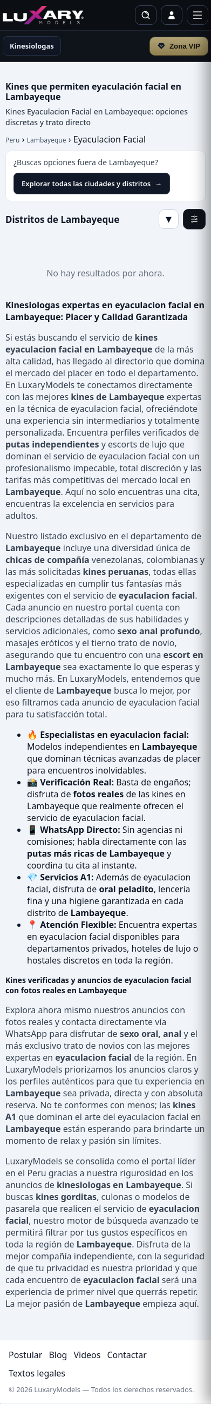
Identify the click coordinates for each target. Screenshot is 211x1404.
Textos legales (37, 1373)
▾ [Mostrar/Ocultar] (169, 219)
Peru (12, 140)
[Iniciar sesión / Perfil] (171, 15)
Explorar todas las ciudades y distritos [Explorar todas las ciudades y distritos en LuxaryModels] (92, 183)
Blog (58, 1355)
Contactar (126, 1355)
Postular (25, 1355)
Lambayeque (46, 140)
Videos (86, 1355)
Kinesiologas (32, 46)
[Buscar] (145, 15)
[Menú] (197, 15)
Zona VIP (179, 46)
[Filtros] (194, 219)
